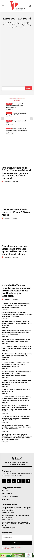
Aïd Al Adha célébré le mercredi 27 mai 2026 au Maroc (16, 212)
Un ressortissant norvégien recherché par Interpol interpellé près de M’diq (16, 340)
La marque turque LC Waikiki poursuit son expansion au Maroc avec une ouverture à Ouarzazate (15, 305)
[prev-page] (2, 118)
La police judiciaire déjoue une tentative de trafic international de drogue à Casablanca (16, 382)
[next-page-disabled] (31, 118)
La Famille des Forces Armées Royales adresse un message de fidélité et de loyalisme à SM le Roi (16, 418)
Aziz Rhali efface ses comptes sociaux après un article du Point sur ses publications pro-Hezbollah (16, 290)
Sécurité (4, 512)
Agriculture (5, 527)
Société (4, 519)
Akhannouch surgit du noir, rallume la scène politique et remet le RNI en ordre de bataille (16, 323)
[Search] (28, 88)
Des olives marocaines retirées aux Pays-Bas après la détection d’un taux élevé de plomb (15, 250)
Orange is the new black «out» (16, 121)
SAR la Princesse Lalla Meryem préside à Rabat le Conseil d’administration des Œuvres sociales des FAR (16, 332)
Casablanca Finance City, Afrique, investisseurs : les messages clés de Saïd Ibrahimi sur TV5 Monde (17, 314)
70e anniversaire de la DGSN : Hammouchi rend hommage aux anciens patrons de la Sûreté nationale (16, 173)
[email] (17, 537)
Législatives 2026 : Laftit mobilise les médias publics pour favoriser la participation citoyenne (15, 364)
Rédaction (7, 181)
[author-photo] (3, 181)
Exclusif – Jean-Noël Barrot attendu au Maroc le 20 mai (16, 390)
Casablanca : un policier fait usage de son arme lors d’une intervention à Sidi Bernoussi (17, 355)
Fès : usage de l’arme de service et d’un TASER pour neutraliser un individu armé (16, 347)
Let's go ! (17, 543)
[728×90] (17, 557)
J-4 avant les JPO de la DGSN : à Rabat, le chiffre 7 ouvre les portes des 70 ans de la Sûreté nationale (16, 427)
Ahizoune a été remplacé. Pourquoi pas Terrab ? (16, 114)
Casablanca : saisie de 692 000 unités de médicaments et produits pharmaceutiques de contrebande (16, 373)
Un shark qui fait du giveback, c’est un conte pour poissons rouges (14, 105)
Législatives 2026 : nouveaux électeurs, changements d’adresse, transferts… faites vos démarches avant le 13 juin (16, 398)
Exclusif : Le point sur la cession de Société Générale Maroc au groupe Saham (16, 130)
